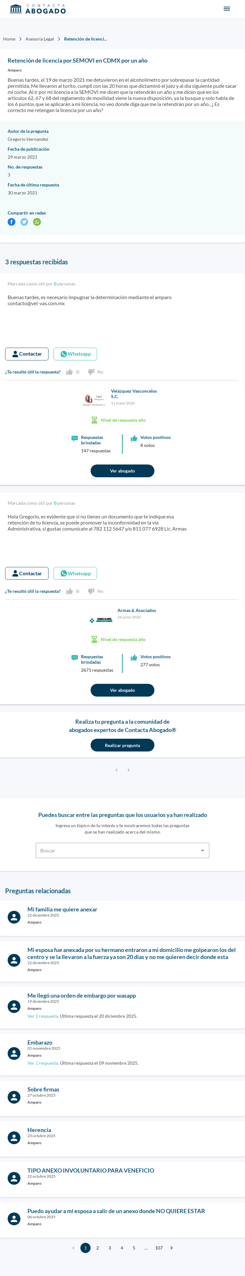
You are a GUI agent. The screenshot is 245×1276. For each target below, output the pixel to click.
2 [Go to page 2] (98, 1248)
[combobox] (122, 846)
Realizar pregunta (122, 745)
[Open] (202, 850)
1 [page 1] (85, 1248)
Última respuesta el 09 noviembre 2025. (82, 1063)
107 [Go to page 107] (159, 1248)
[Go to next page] (172, 1248)
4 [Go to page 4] (122, 1248)
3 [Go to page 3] (110, 1248)
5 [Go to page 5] (134, 1248)
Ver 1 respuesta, (43, 1016)
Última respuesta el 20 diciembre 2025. (82, 1016)
